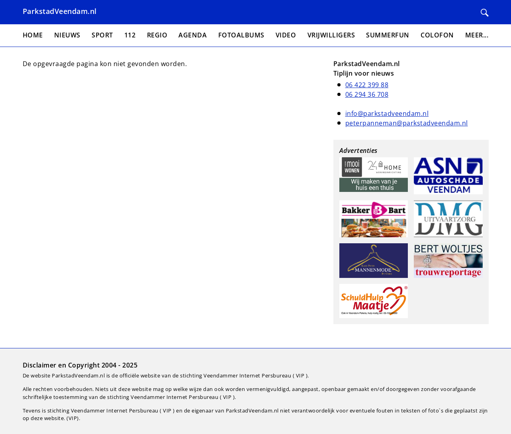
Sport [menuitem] (102, 35)
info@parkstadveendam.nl (387, 113)
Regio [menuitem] (157, 35)
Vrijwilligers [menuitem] (331, 35)
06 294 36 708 (367, 94)
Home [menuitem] (33, 35)
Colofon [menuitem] (437, 35)
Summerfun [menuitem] (387, 35)
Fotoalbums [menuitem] (241, 35)
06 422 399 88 (367, 84)
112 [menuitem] (130, 35)
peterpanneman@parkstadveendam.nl (406, 123)
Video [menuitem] (286, 35)
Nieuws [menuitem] (67, 35)
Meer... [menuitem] (477, 35)
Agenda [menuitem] (192, 35)
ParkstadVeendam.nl (60, 11)
